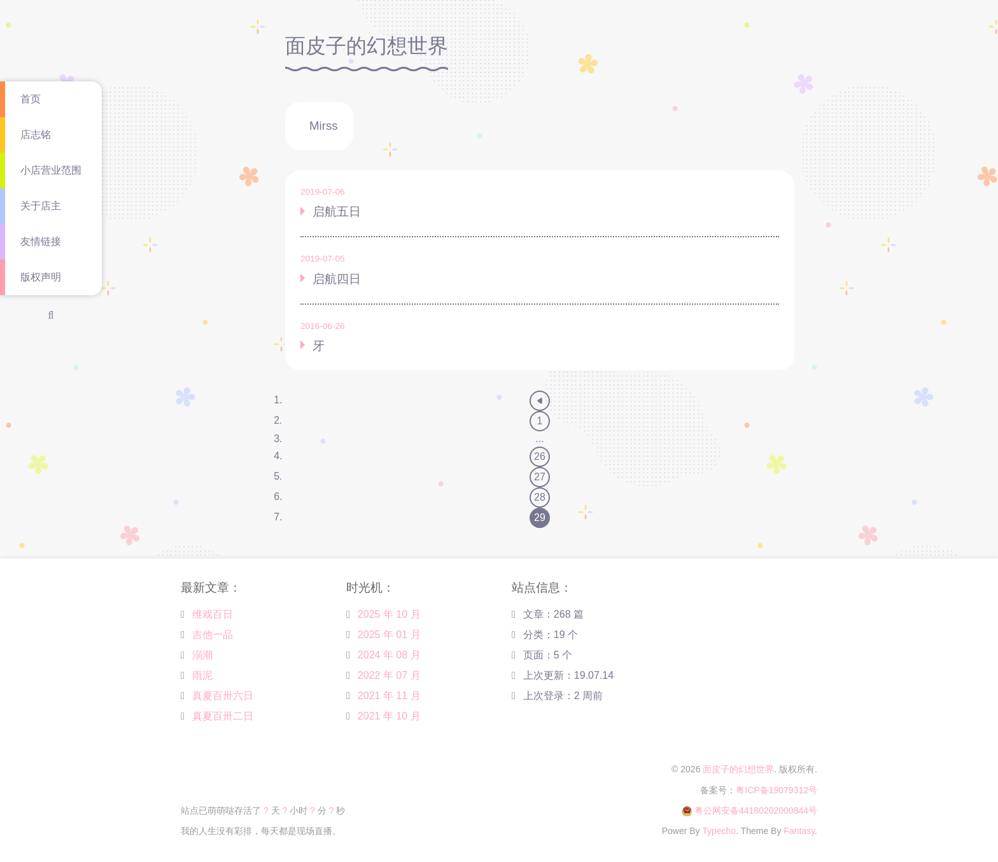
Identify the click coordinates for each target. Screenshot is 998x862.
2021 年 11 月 (389, 695)
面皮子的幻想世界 (738, 769)
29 (539, 517)
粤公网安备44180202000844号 (755, 810)
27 (539, 476)
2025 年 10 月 (389, 614)
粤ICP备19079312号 (776, 790)
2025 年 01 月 (389, 634)
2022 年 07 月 (389, 675)
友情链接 (40, 241)
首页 (30, 99)
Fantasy (799, 831)
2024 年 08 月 (389, 655)
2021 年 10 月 (389, 716)
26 (539, 456)
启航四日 (337, 279)
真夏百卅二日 (222, 716)
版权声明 (40, 277)
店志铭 (35, 134)
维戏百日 (212, 614)
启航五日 (337, 211)
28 (539, 497)
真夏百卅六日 (222, 695)
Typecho (719, 831)
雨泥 (202, 675)
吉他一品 (212, 634)
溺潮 (202, 655)
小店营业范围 (50, 170)
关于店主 (40, 205)
